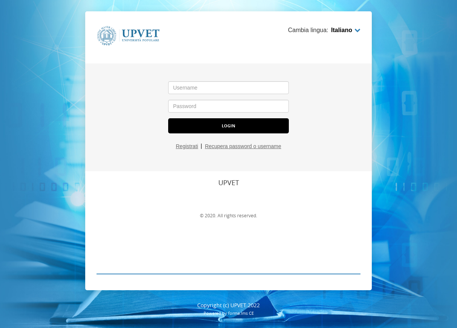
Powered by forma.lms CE (229, 313)
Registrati (187, 146)
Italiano (345, 30)
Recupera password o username (243, 146)
